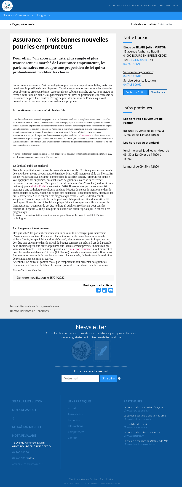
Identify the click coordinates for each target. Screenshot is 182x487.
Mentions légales (79, 479)
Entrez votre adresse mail (91, 371)
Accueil (112, 6)
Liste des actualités (143, 24)
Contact (175, 6)
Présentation (123, 6)
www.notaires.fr (134, 435)
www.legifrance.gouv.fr (137, 419)
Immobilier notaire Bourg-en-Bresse (34, 306)
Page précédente (22, 24)
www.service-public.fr (136, 410)
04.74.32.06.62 (132, 85)
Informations (149, 6)
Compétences (164, 6)
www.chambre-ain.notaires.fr (140, 444)
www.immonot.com (135, 427)
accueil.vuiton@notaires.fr (27, 464)
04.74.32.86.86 (138, 60)
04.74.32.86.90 (132, 64)
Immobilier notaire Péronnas (29, 311)
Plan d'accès (158, 92)
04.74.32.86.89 (132, 76)
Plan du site (106, 479)
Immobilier (137, 6)
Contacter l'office (135, 92)
